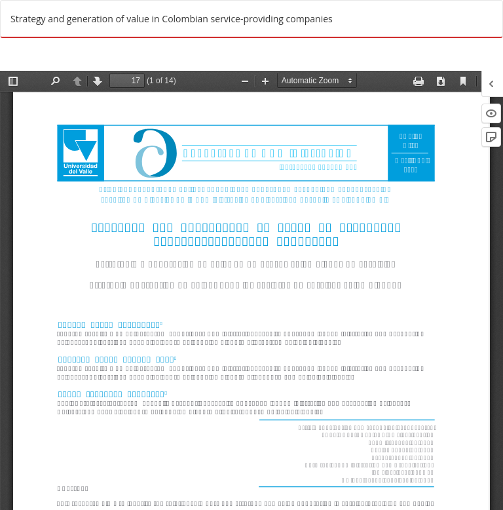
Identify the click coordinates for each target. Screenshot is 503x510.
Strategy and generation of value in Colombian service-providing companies (171, 18)
